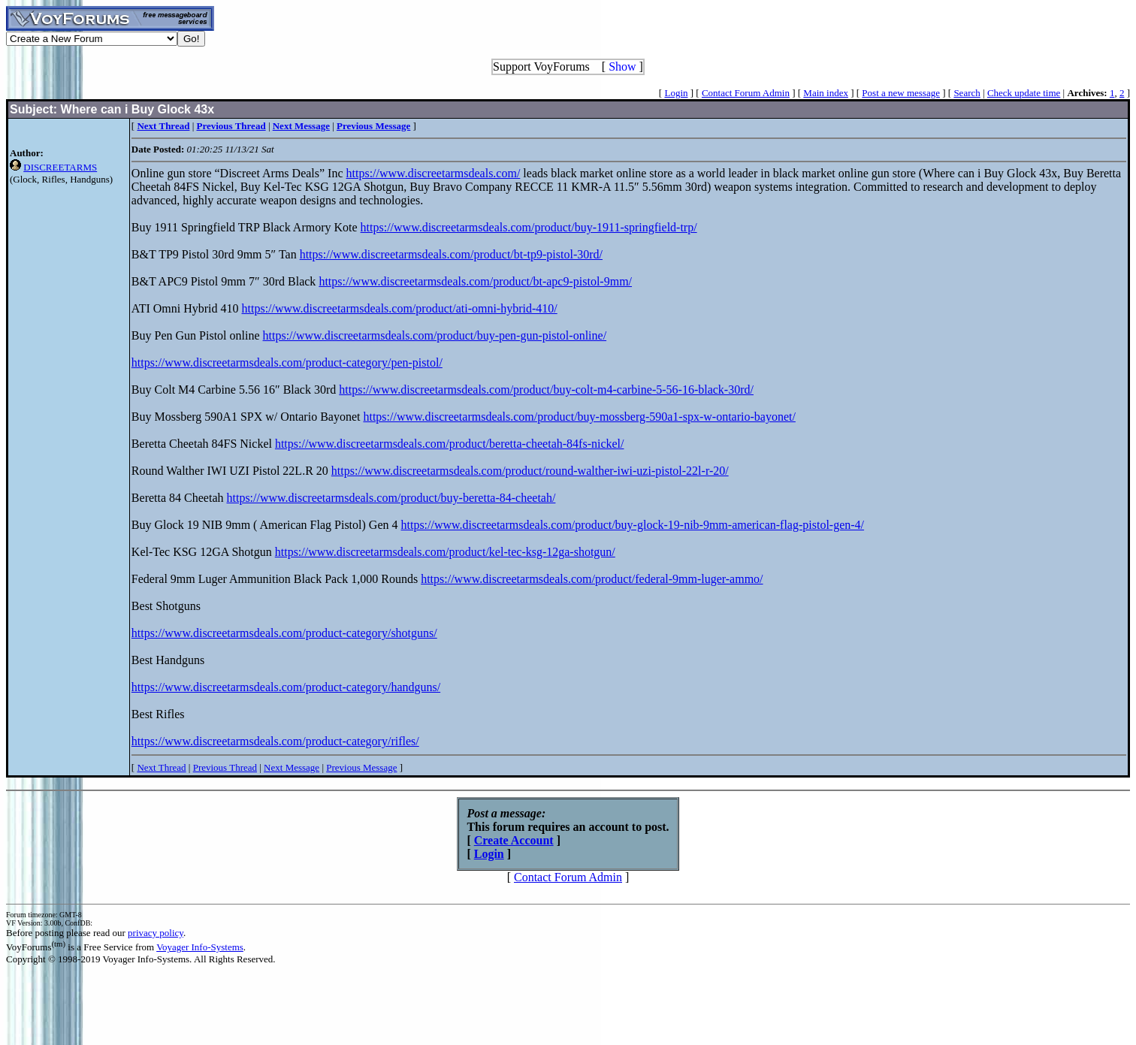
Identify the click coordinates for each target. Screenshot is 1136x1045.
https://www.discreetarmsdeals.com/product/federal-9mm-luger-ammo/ (592, 578)
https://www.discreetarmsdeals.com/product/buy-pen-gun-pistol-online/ (435, 335)
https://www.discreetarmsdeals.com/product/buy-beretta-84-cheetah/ (390, 497)
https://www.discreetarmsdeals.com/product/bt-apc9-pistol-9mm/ (475, 281)
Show (622, 66)
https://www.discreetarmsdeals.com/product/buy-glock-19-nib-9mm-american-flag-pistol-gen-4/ (633, 524)
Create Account (514, 840)
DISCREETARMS (60, 167)
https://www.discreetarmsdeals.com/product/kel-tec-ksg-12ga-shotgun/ (445, 551)
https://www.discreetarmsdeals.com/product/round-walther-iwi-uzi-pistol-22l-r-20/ (530, 470)
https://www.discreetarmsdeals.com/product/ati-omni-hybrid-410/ (399, 308)
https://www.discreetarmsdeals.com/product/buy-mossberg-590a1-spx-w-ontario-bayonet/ (579, 416)
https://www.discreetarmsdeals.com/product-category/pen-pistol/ (287, 362)
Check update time (1023, 92)
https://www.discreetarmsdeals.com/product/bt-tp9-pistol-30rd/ (451, 254)
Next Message (291, 767)
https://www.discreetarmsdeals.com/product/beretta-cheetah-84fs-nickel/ (449, 443)
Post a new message (901, 92)
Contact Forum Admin (746, 92)
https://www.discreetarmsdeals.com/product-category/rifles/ (275, 741)
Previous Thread (225, 767)
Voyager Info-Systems (199, 947)
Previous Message (361, 767)
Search (966, 92)
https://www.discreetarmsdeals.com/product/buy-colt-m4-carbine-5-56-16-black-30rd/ (546, 389)
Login (675, 92)
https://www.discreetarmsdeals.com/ (433, 173)
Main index (825, 92)
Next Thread (161, 767)
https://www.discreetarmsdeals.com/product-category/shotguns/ (284, 633)
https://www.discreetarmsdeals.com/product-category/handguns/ (285, 687)
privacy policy (155, 932)
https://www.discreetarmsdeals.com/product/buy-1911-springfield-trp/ (529, 227)
